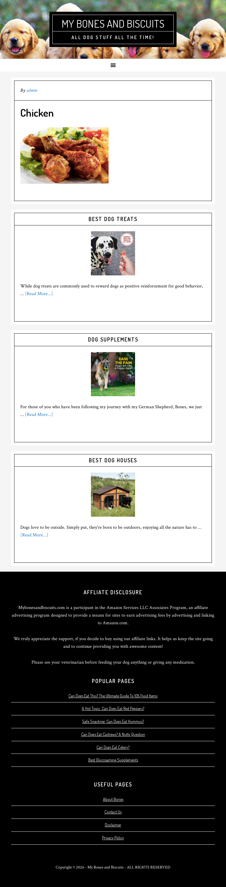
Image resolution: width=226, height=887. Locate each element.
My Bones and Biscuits (113, 23)
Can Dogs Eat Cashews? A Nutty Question (113, 734)
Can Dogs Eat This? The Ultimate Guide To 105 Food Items (113, 695)
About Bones (113, 799)
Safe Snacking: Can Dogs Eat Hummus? (113, 721)
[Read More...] (39, 294)
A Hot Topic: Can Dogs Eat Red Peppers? (113, 708)
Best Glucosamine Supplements (113, 759)
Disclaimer (113, 824)
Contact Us (113, 811)
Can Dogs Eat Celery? (113, 747)
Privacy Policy (113, 837)
